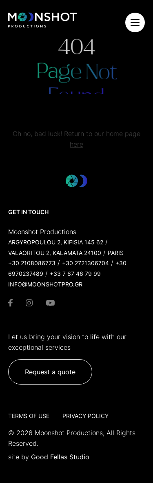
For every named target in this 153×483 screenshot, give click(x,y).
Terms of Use (28, 415)
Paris (116, 252)
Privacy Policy (85, 415)
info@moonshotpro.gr (45, 284)
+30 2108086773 (31, 262)
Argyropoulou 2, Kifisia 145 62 (55, 242)
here (76, 146)
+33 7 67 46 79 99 (75, 273)
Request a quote (50, 372)
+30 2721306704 (85, 262)
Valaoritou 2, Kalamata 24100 (54, 252)
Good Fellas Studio (60, 457)
